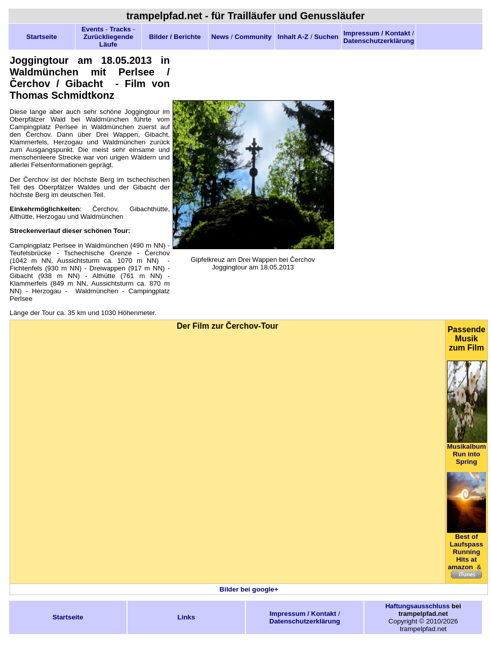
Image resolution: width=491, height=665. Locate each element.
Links (186, 617)
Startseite (41, 37)
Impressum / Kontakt (377, 33)
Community (252, 37)
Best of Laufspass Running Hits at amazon (465, 552)
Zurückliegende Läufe (109, 40)
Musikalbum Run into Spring (466, 454)
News (220, 37)
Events (92, 29)
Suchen (326, 37)
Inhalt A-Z (293, 37)
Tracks (120, 29)
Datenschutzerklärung (378, 41)
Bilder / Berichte (174, 37)
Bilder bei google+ (249, 589)
